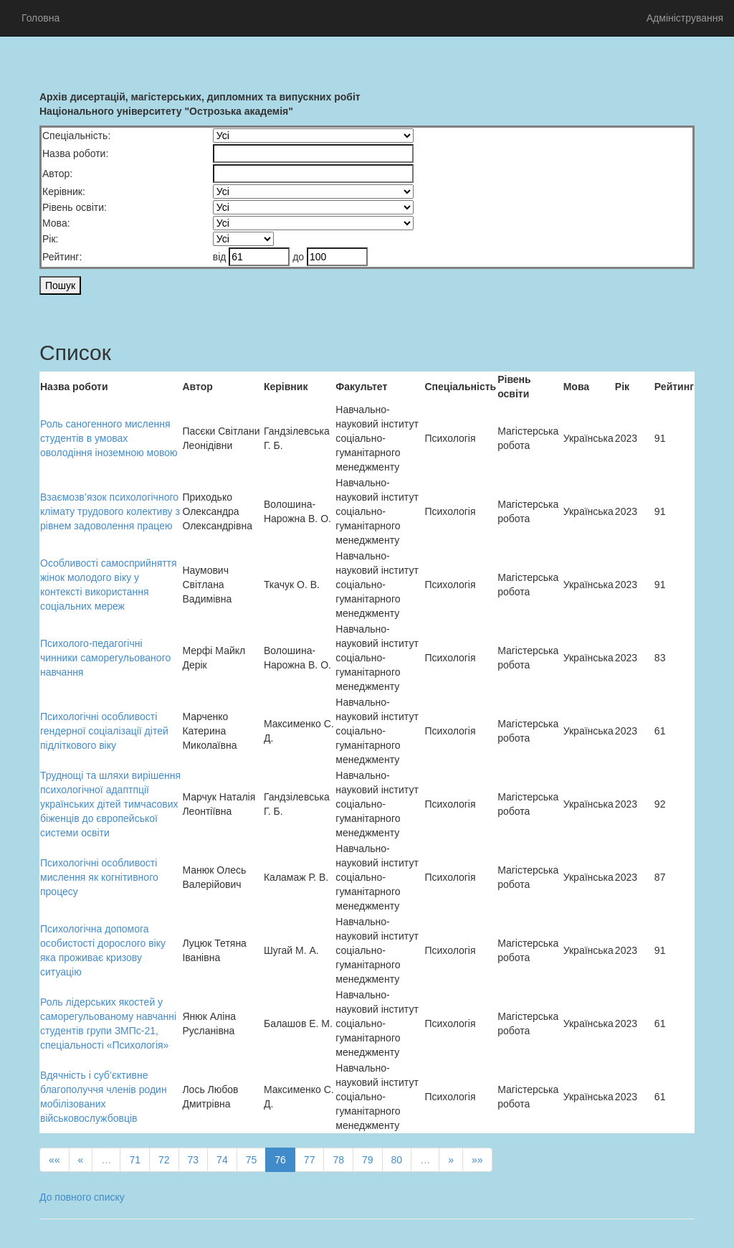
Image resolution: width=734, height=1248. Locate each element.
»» (477, 1160)
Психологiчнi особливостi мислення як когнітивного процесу (99, 877)
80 (397, 1160)
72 (164, 1160)
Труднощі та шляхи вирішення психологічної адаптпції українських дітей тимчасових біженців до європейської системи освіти (110, 804)
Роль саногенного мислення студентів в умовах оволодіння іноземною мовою (109, 438)
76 (280, 1160)
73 (193, 1160)
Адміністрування (685, 18)
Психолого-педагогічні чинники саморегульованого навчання (105, 658)
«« (54, 1160)
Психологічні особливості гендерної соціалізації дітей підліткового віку (104, 731)
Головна (40, 18)
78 (338, 1160)
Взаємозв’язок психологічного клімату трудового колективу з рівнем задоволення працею (110, 511)
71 (134, 1160)
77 (309, 1160)
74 (222, 1160)
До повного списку (82, 1197)
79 (367, 1160)
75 (251, 1160)
